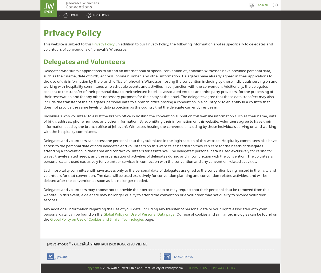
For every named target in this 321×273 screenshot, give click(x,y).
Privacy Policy (103, 44)
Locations (101, 15)
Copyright (92, 268)
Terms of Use (198, 268)
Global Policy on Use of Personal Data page (139, 214)
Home (74, 15)
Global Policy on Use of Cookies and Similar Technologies (97, 219)
